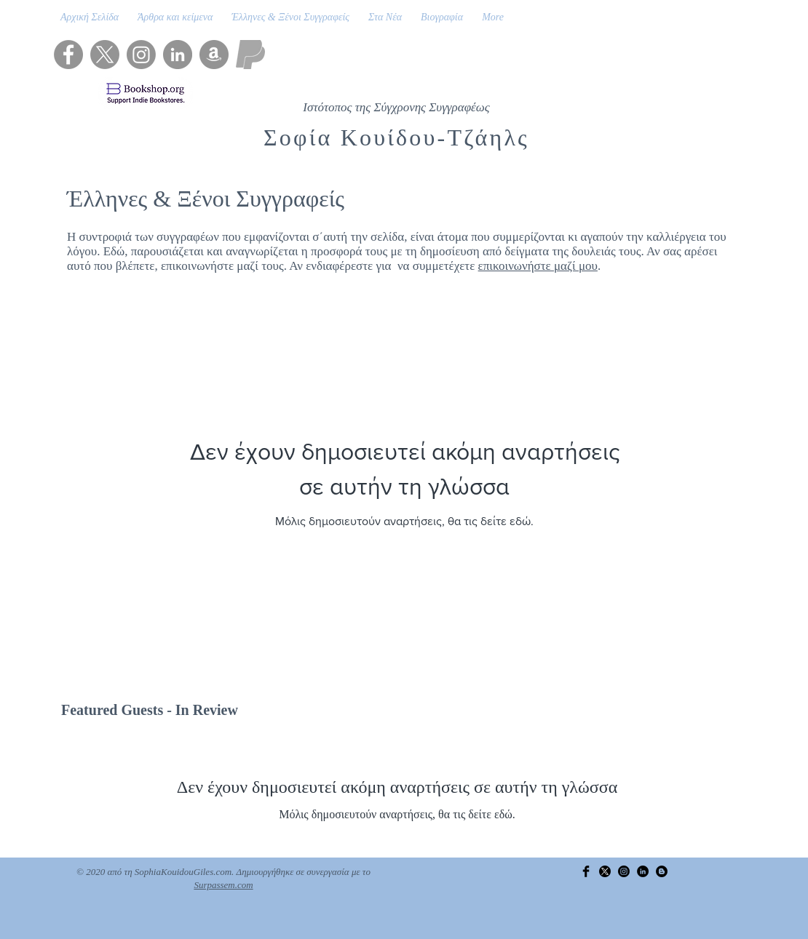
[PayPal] (250, 54)
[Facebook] (68, 54)
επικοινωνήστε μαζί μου (538, 266)
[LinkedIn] (177, 54)
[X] (104, 54)
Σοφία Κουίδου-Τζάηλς (396, 137)
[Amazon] (214, 54)
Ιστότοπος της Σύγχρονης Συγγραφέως (396, 107)
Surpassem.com (223, 884)
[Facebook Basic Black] (586, 871)
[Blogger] (662, 871)
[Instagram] (141, 54)
